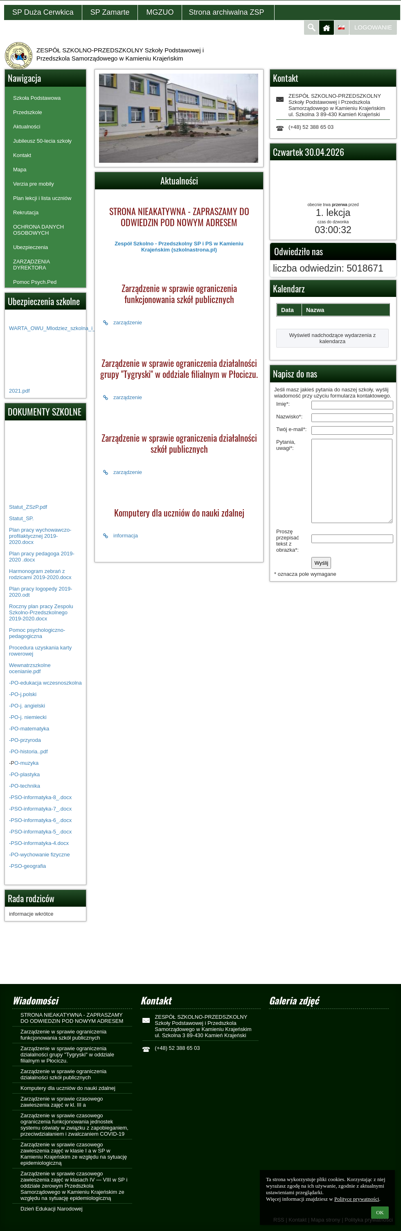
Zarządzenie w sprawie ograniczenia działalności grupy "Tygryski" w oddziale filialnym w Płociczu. (67, 1054)
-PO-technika (24, 786)
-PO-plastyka (24, 774)
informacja (120, 535)
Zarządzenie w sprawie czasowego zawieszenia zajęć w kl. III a (61, 1102)
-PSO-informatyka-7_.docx (40, 809)
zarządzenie (122, 322)
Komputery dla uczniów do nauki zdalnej (67, 1088)
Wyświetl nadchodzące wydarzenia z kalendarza (332, 338)
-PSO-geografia (27, 866)
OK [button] (380, 1212)
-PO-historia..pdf (28, 751)
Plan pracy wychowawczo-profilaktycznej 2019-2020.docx (40, 536)
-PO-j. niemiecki (28, 717)
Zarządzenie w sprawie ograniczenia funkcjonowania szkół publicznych (63, 1035)
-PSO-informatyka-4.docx (39, 843)
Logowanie (373, 27)
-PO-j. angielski (27, 706)
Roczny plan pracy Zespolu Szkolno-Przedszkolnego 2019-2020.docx (41, 612)
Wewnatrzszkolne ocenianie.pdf (30, 668)
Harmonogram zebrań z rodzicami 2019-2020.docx (40, 574)
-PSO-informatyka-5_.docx (40, 832)
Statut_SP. (21, 518)
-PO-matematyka (30, 729)
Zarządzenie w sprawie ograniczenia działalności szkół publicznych (63, 1074)
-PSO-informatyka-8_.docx (40, 797)
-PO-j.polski (22, 694)
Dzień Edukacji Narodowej (51, 1209)
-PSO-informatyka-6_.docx (40, 820)
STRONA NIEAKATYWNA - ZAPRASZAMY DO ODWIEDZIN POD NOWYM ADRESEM (71, 1018)
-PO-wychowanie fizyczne (39, 854)
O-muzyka (26, 763)
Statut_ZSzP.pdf (28, 507)
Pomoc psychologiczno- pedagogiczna (37, 633)
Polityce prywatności (356, 1199)
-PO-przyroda (25, 740)
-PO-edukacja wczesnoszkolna (45, 683)
